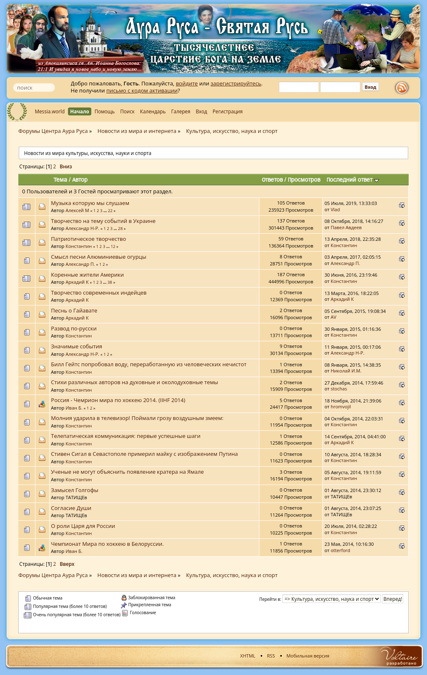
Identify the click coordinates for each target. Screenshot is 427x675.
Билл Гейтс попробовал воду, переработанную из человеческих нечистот (148, 364)
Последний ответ (353, 179)
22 (110, 210)
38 (110, 282)
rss (403, 87)
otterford (340, 550)
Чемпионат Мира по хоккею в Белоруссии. (107, 544)
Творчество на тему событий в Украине (103, 221)
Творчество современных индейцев (98, 292)
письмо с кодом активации (142, 90)
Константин (78, 246)
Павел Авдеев (346, 227)
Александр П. (80, 264)
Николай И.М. (346, 371)
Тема (60, 179)
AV (334, 317)
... (105, 210)
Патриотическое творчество (88, 238)
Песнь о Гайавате (74, 310)
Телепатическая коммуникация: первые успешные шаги (125, 436)
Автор (80, 179)
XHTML (247, 655)
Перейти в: (270, 599)
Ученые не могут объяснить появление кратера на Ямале (127, 471)
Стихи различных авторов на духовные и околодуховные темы (134, 382)
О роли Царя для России (83, 526)
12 (113, 246)
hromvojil (341, 406)
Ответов (272, 179)
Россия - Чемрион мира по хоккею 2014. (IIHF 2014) (118, 400)
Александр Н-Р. (82, 228)
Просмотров (304, 179)
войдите (187, 83)
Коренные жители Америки (87, 274)
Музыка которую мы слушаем (90, 203)
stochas (339, 388)
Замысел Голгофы (74, 490)
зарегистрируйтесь (236, 83)
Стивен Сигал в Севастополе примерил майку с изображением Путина (144, 454)
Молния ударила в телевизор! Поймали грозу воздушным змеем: (137, 418)
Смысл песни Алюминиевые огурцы (98, 256)
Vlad (335, 209)
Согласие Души (71, 508)
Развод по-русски (73, 328)
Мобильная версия (307, 655)
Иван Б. (73, 408)
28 (120, 228)
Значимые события (76, 346)
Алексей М (77, 210)
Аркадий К (77, 282)
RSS (271, 655)
